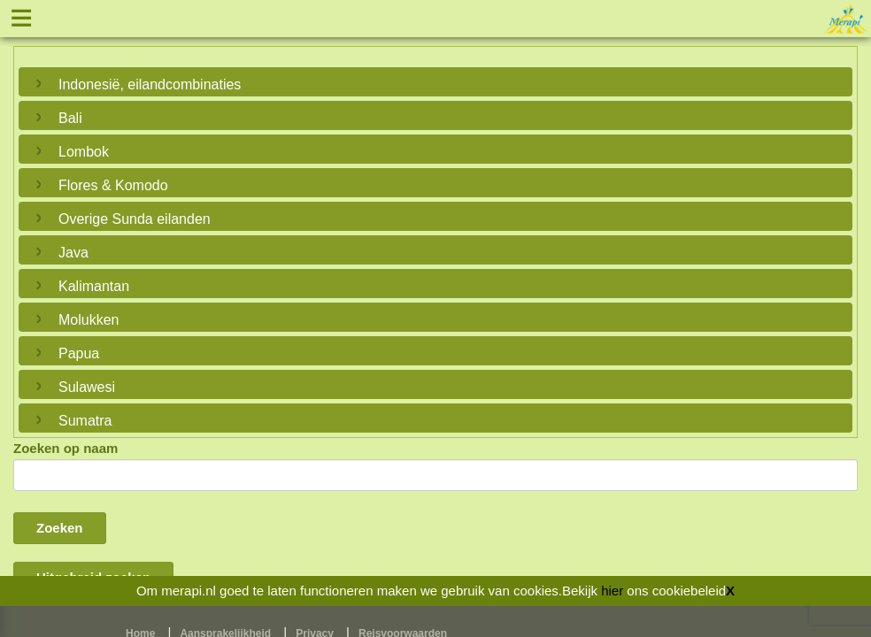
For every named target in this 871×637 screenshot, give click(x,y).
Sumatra (85, 420)
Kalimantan (93, 286)
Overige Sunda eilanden (134, 218)
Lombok (83, 151)
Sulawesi (86, 387)
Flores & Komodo (113, 185)
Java (73, 252)
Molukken (88, 319)
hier (612, 590)
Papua (78, 353)
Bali (70, 118)
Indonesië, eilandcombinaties (149, 84)
